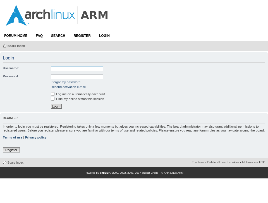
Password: (11, 76)
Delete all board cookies (223, 162)
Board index (16, 45)
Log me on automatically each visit (78, 94)
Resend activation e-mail (68, 87)
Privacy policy (36, 137)
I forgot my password (65, 82)
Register (82, 36)
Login (104, 36)
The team (198, 162)
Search (58, 36)
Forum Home (15, 36)
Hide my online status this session (77, 99)
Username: (11, 68)
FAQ (39, 36)
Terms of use (12, 137)
